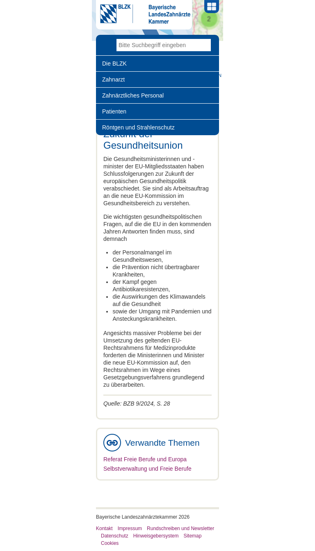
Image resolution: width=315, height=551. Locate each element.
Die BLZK (114, 63)
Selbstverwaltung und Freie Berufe (147, 468)
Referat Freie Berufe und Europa (145, 459)
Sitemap (192, 536)
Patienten (114, 111)
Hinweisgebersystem (156, 536)
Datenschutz (114, 536)
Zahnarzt (113, 79)
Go (205, 45)
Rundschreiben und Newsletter (180, 528)
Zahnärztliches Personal (133, 95)
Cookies (110, 543)
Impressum (130, 528)
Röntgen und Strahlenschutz (138, 127)
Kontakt (104, 528)
